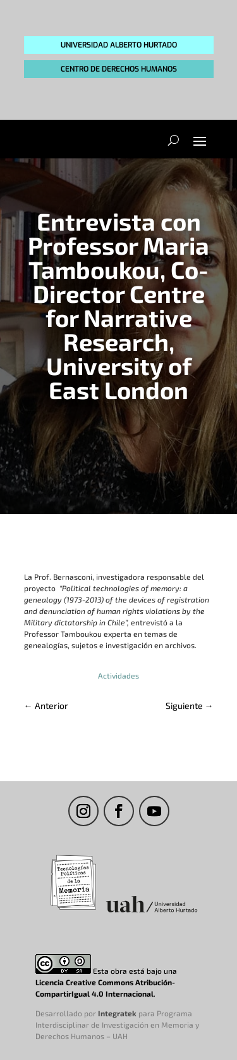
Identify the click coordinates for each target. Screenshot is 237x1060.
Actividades (118, 675)
